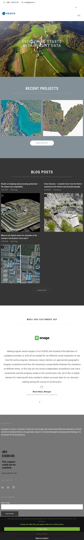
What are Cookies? (42, 538)
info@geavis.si (28, 2)
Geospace (5, 429)
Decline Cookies (42, 534)
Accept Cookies (42, 529)
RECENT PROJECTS (42, 88)
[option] (21, 123)
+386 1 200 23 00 (12, 2)
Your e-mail (5, 503)
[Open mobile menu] (79, 15)
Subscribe (10, 513)
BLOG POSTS (42, 172)
